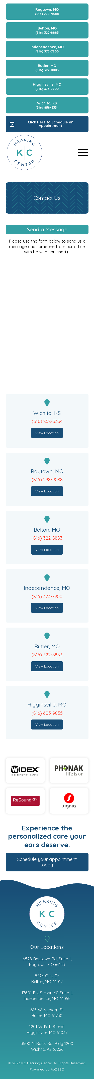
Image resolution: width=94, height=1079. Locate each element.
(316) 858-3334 (47, 421)
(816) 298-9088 (47, 479)
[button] (83, 152)
